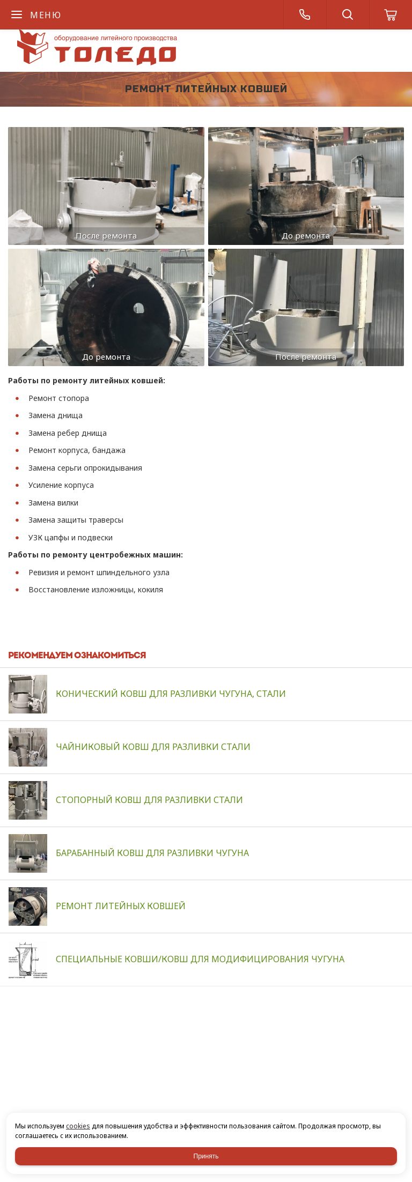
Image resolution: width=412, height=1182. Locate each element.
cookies (78, 1126)
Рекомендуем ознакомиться (77, 655)
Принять (206, 1156)
